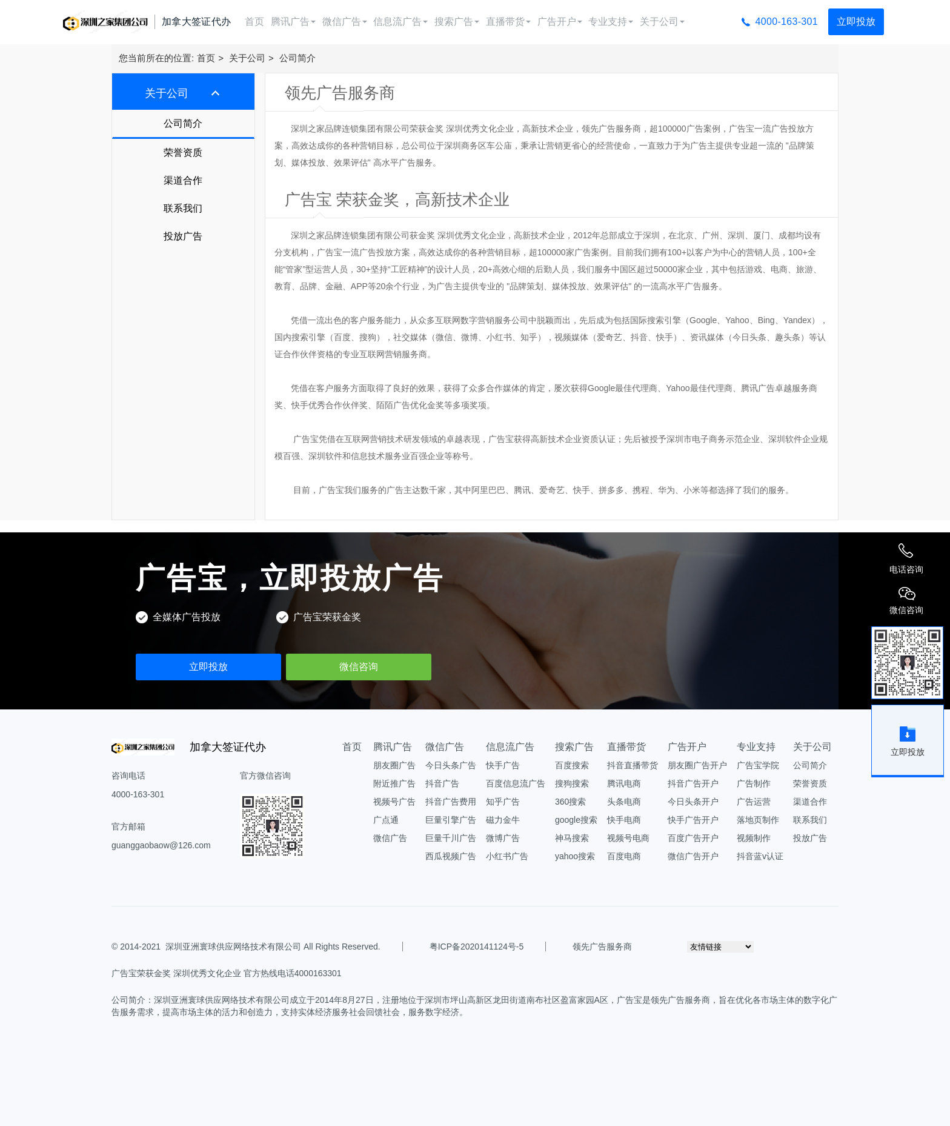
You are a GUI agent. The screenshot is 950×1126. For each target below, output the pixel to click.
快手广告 (503, 765)
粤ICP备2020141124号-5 (477, 946)
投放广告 (183, 236)
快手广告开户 (693, 820)
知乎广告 (503, 801)
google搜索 (576, 820)
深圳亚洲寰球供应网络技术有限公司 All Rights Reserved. (272, 946)
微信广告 (344, 21)
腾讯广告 (293, 21)
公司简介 (297, 58)
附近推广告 (394, 783)
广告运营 (754, 801)
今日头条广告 (450, 765)
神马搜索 (572, 838)
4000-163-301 (787, 21)
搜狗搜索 (572, 783)
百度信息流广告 (515, 783)
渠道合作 (183, 180)
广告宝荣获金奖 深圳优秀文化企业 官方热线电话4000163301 (226, 973)
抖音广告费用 (450, 801)
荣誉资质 (183, 152)
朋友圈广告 (394, 765)
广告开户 (559, 21)
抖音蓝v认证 (760, 856)
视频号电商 (628, 838)
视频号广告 (394, 801)
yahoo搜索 (575, 856)
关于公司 (662, 21)
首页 (254, 21)
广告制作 (754, 783)
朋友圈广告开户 (697, 765)
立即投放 (856, 21)
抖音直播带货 (632, 765)
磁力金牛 (503, 820)
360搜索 (570, 801)
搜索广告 (456, 21)
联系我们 (183, 208)
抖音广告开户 (693, 783)
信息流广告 (400, 21)
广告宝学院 (758, 765)
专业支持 (610, 21)
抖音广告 (442, 783)
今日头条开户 (693, 801)
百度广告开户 (693, 838)
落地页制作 (758, 820)
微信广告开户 (693, 856)
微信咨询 (358, 667)
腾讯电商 (624, 783)
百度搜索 (572, 765)
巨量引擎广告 (450, 820)
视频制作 (754, 838)
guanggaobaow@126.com (161, 845)
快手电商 (624, 820)
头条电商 (624, 801)
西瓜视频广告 (450, 856)
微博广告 (503, 838)
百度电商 (624, 856)
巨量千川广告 (450, 838)
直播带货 (508, 21)
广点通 (386, 820)
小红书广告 (507, 856)
